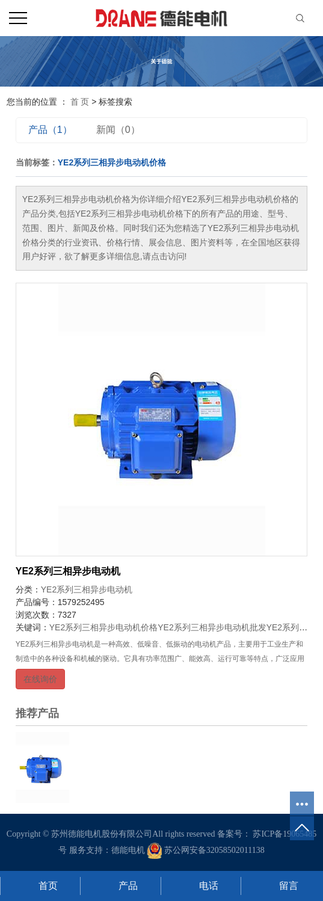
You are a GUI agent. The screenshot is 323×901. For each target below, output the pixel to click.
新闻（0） (118, 130)
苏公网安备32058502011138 (205, 850)
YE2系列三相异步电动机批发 (212, 627)
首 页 (80, 101)
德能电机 (128, 850)
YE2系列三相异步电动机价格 (103, 627)
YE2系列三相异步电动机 (68, 571)
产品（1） (50, 130)
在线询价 (40, 679)
